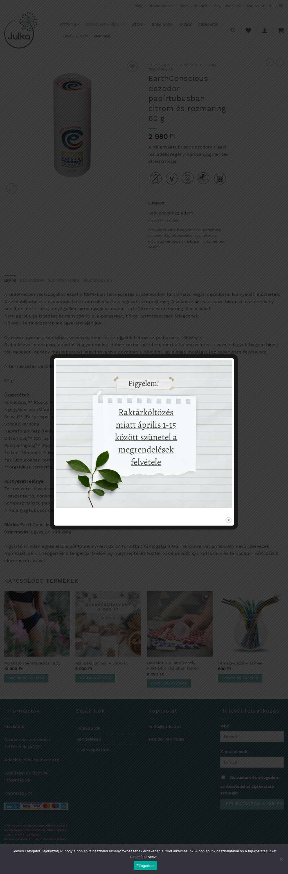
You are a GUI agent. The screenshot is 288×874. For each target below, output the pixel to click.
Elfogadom (145, 866)
